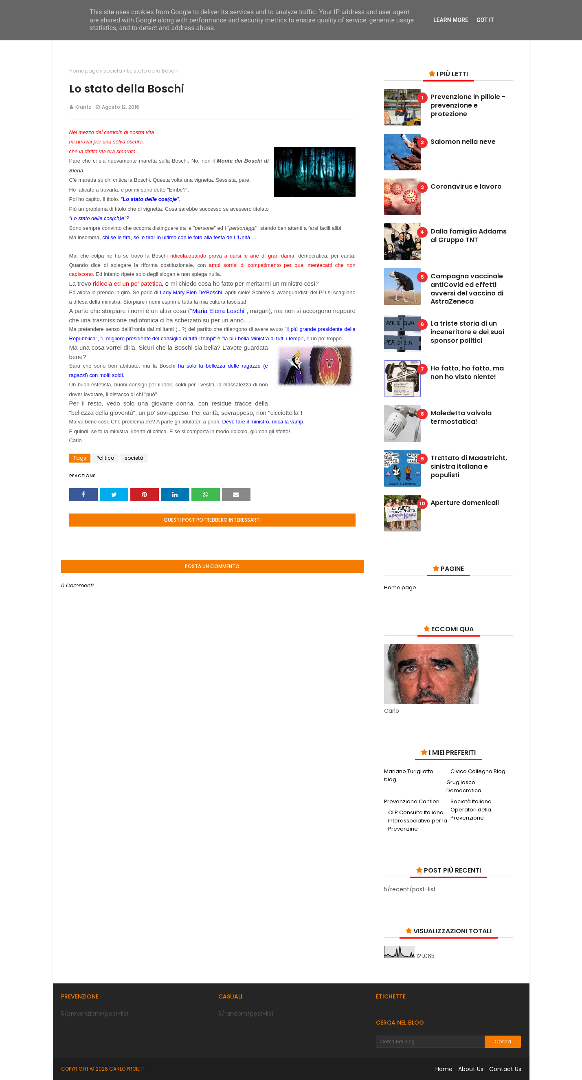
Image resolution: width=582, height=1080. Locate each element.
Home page (84, 70)
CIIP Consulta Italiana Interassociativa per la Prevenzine (417, 821)
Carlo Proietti (128, 1068)
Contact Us (505, 1069)
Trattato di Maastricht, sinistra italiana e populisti (468, 466)
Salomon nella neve (463, 142)
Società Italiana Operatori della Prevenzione (471, 810)
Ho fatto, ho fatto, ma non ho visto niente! (467, 372)
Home (443, 1069)
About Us (470, 1069)
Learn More (450, 20)
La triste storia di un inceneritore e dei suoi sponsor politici (467, 332)
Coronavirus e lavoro (466, 187)
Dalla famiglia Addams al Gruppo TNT (468, 236)
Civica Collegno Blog (477, 771)
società (112, 70)
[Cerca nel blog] (430, 1042)
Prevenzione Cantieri (411, 801)
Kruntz (83, 107)
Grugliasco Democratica (463, 786)
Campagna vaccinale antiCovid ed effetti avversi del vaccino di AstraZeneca (466, 289)
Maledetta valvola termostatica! (461, 417)
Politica (105, 457)
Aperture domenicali (464, 503)
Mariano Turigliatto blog (408, 775)
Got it (485, 20)
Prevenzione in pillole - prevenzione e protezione (467, 105)
